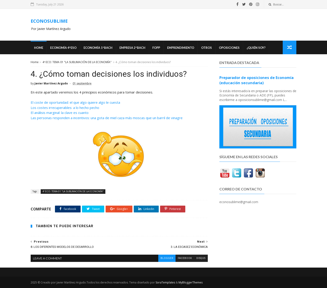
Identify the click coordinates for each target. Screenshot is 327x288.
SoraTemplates (165, 282)
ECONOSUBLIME (49, 21)
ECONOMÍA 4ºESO (63, 47)
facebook (185, 258)
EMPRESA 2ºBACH (132, 47)
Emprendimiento (180, 47)
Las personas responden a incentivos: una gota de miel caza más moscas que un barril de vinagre (107, 118)
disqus (201, 258)
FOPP (156, 47)
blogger (167, 258)
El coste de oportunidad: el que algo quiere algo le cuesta (75, 102)
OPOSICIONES (229, 47)
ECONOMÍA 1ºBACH (98, 47)
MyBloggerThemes (190, 282)
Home (38, 47)
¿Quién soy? (256, 47)
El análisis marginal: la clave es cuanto (60, 112)
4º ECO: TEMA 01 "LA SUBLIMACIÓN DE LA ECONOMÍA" (76, 62)
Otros (206, 47)
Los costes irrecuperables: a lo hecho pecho (65, 107)
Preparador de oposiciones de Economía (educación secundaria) (256, 80)
